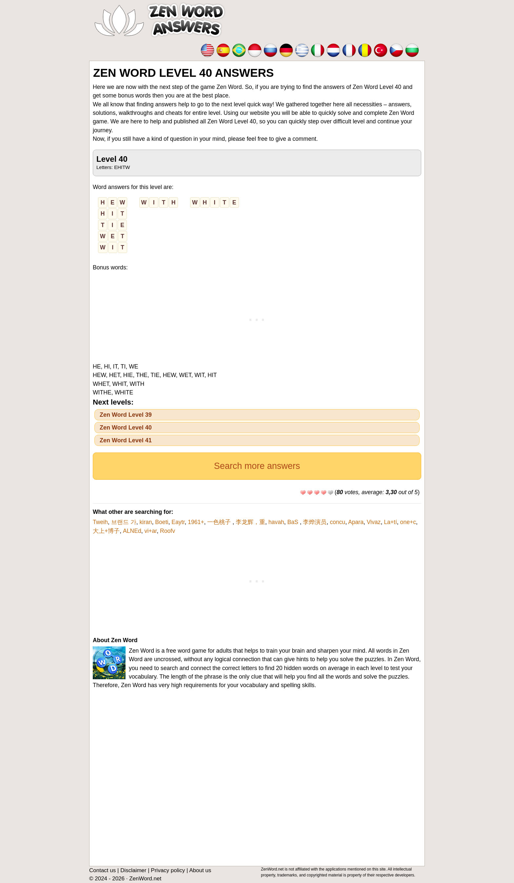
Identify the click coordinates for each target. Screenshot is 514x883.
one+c (408, 522)
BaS (293, 522)
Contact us (102, 870)
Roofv (167, 531)
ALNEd (132, 531)
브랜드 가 (123, 522)
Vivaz (374, 522)
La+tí (390, 522)
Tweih (100, 522)
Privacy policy (168, 870)
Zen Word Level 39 (126, 414)
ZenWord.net (145, 878)
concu (337, 522)
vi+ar (151, 531)
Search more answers (257, 466)
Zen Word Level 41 (126, 440)
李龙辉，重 (250, 522)
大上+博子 (106, 531)
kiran (145, 522)
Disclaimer (133, 870)
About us (200, 870)
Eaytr (178, 522)
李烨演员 (314, 522)
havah (276, 522)
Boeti (161, 522)
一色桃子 (219, 522)
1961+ (196, 522)
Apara (356, 522)
